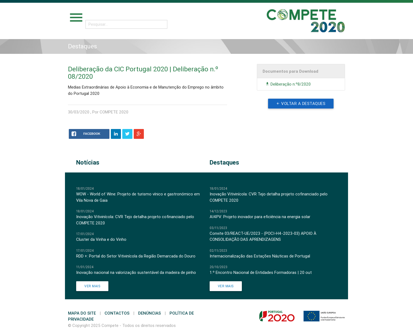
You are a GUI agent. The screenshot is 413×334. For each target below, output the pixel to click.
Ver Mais (92, 286)
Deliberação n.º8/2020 (288, 84)
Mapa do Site (82, 313)
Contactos (117, 313)
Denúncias (149, 313)
